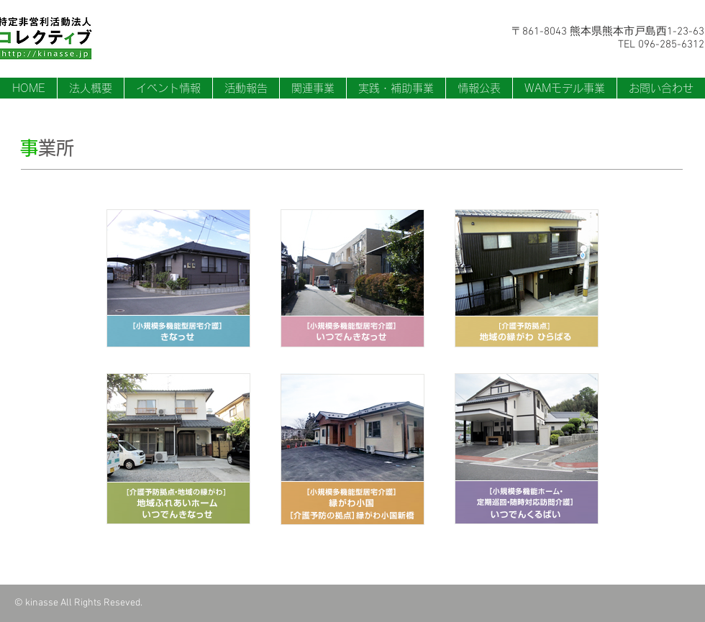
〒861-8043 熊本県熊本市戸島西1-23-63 (607, 31)
